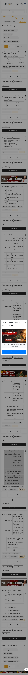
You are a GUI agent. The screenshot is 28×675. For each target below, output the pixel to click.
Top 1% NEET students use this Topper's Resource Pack (14, 345)
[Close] (25, 322)
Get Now (14, 352)
